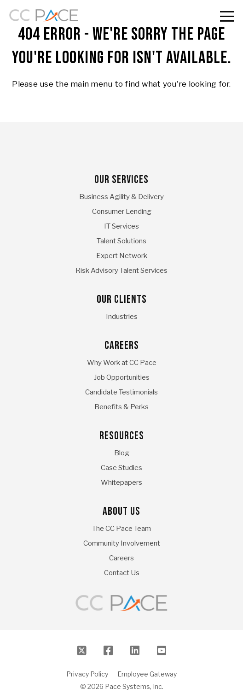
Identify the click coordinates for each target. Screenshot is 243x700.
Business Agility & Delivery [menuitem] (121, 197)
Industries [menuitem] (122, 316)
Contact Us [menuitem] (121, 573)
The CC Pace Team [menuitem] (121, 528)
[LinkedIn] (135, 650)
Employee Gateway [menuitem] (147, 674)
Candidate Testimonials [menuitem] (121, 392)
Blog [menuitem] (121, 453)
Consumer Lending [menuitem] (121, 211)
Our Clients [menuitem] (122, 299)
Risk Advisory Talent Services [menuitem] (121, 270)
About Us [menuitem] (121, 511)
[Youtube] (161, 650)
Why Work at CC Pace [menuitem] (121, 363)
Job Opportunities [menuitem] (122, 377)
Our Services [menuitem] (121, 179)
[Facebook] (108, 650)
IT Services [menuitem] (121, 226)
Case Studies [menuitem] (121, 468)
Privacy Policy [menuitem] (87, 674)
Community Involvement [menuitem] (121, 543)
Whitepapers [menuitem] (121, 482)
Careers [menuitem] (121, 345)
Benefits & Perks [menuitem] (121, 407)
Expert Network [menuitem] (121, 256)
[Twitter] (81, 650)
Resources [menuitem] (121, 435)
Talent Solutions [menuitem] (121, 241)
